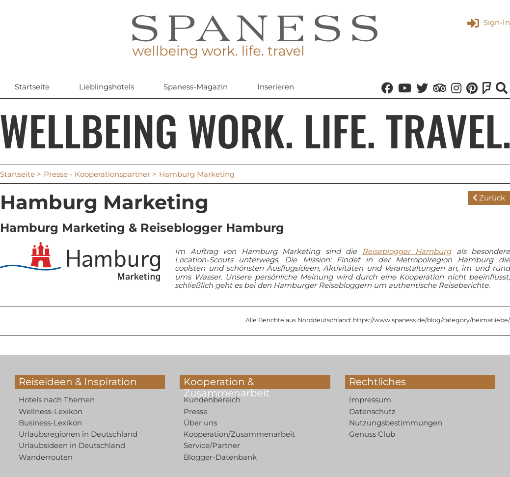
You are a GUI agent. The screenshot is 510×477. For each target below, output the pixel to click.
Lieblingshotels (106, 86)
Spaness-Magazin (195, 86)
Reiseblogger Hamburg (406, 251)
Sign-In (488, 22)
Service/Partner (212, 445)
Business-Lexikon (50, 422)
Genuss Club (372, 434)
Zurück (489, 197)
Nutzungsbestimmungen (395, 422)
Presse (196, 411)
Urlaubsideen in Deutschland (72, 445)
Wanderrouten (46, 457)
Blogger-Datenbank (220, 457)
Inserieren (275, 86)
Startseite (32, 86)
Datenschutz (372, 411)
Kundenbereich (212, 399)
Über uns (200, 422)
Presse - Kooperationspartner (97, 174)
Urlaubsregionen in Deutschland (78, 434)
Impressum (370, 399)
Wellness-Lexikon (50, 411)
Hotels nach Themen (57, 399)
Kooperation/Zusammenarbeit (239, 434)
